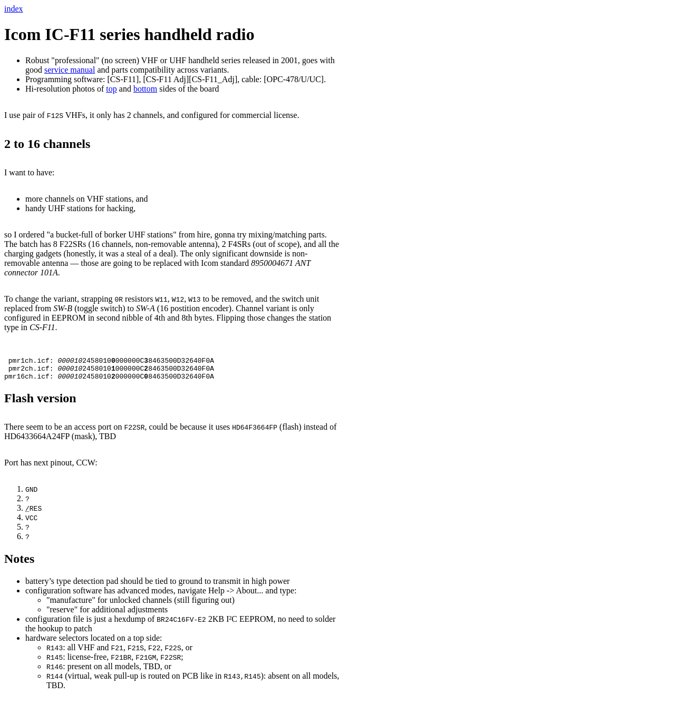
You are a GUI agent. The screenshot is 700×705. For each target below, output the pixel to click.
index (13, 8)
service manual (69, 69)
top (111, 88)
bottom (145, 88)
